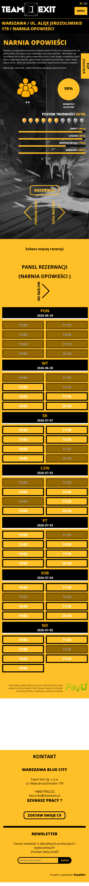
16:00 (23, 344)
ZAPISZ (65, 860)
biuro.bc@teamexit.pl (44, 795)
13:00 (23, 334)
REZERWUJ (44, 190)
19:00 (23, 353)
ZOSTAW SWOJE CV (45, 815)
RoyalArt (80, 874)
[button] (81, 11)
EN (85, 3)
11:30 (66, 325)
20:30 (66, 353)
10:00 (23, 325)
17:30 (66, 344)
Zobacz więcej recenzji (44, 249)
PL (81, 3)
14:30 (66, 334)
